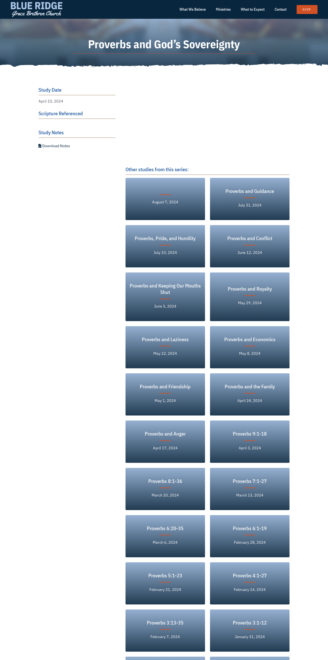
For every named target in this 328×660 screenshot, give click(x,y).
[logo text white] (36, 2)
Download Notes (54, 145)
